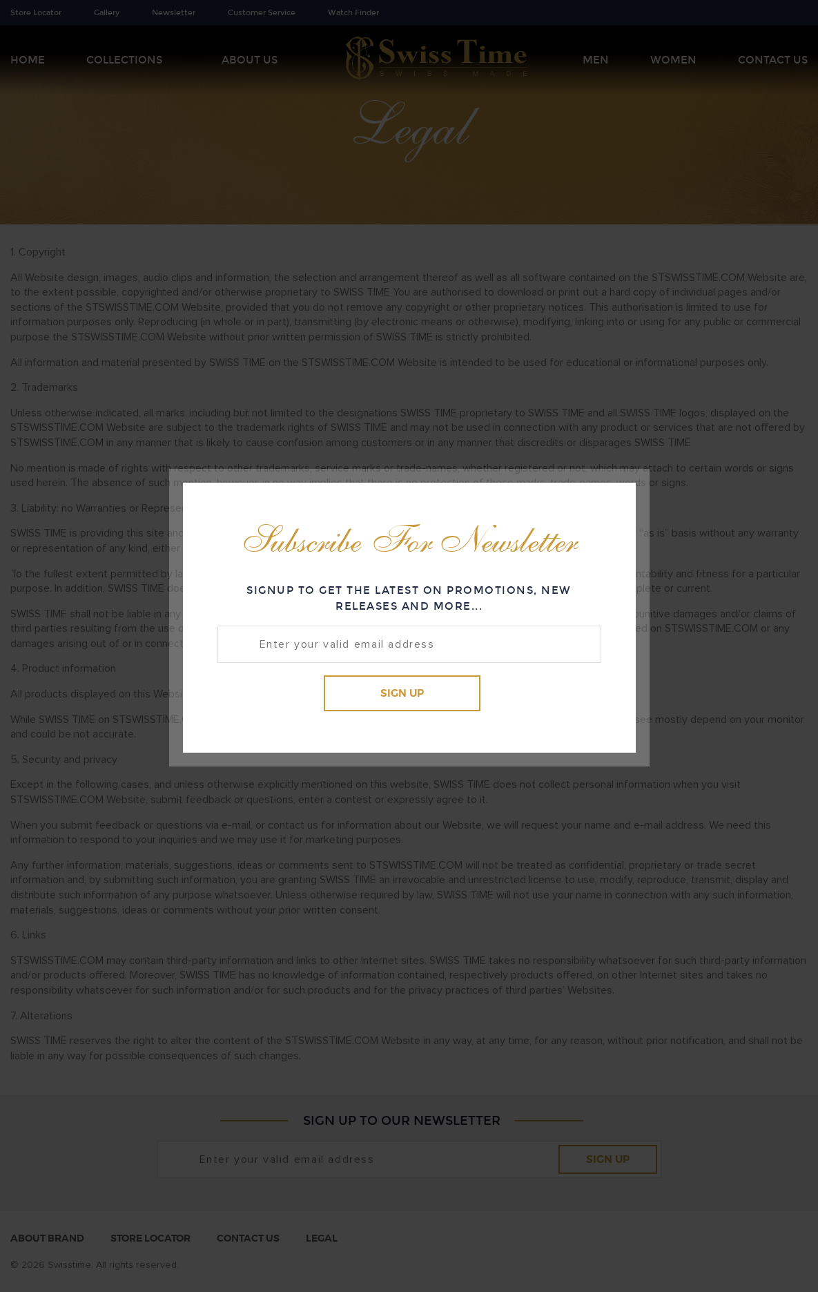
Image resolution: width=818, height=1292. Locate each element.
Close (613, 504)
